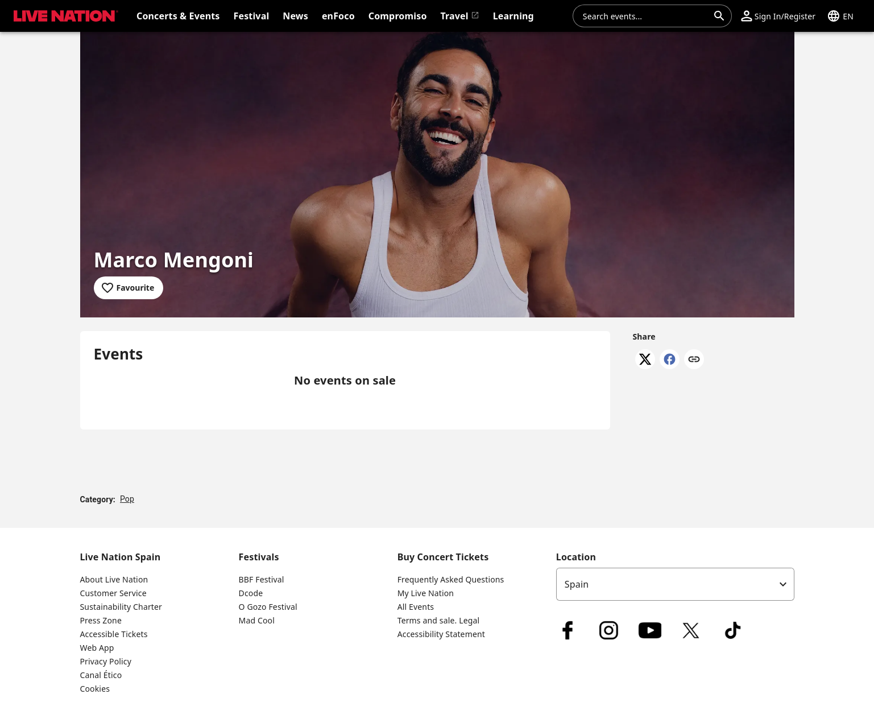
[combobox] (645, 16)
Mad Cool (257, 620)
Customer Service (113, 593)
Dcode (251, 593)
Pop (127, 498)
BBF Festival (261, 579)
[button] (63, 16)
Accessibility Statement (441, 634)
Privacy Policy (105, 661)
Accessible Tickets (114, 634)
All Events (415, 606)
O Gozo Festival (268, 606)
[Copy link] (694, 360)
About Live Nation (114, 579)
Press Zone (101, 620)
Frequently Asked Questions (450, 579)
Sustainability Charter (121, 606)
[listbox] (675, 584)
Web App (97, 647)
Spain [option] (577, 584)
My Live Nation (425, 593)
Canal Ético (101, 675)
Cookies (95, 688)
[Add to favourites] (129, 287)
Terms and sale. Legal (438, 620)
